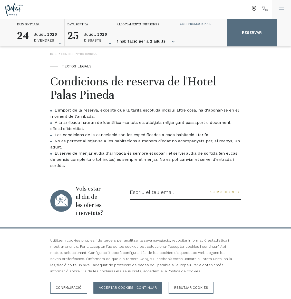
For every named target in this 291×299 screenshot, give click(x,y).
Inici (54, 54)
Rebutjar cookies (191, 288)
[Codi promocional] (199, 24)
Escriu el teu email (152, 192)
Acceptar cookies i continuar (128, 288)
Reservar (252, 32)
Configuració (69, 288)
